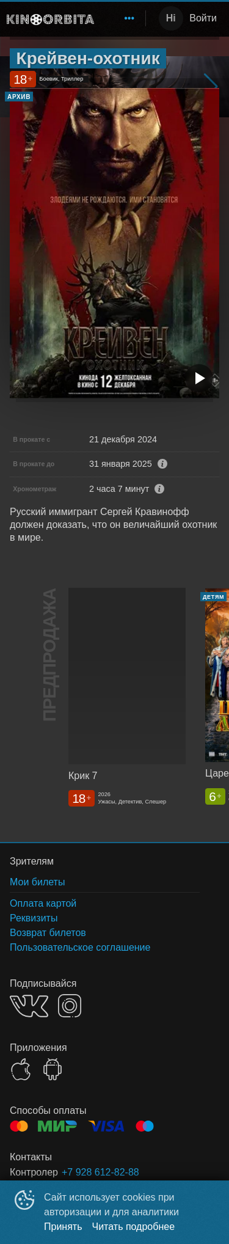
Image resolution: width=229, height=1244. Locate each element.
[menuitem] (129, 18)
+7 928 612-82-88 (100, 1172)
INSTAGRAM (69, 1005)
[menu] (122, 18)
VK (29, 1006)
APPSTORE (21, 1069)
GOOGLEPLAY (53, 1069)
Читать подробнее (133, 1226)
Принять (63, 1226)
